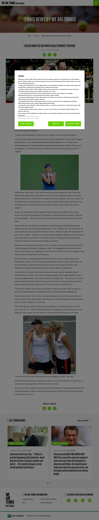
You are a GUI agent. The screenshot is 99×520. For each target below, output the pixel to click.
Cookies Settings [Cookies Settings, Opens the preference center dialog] (25, 123)
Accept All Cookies (73, 123)
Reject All (56, 123)
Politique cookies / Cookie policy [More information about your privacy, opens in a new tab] (28, 117)
